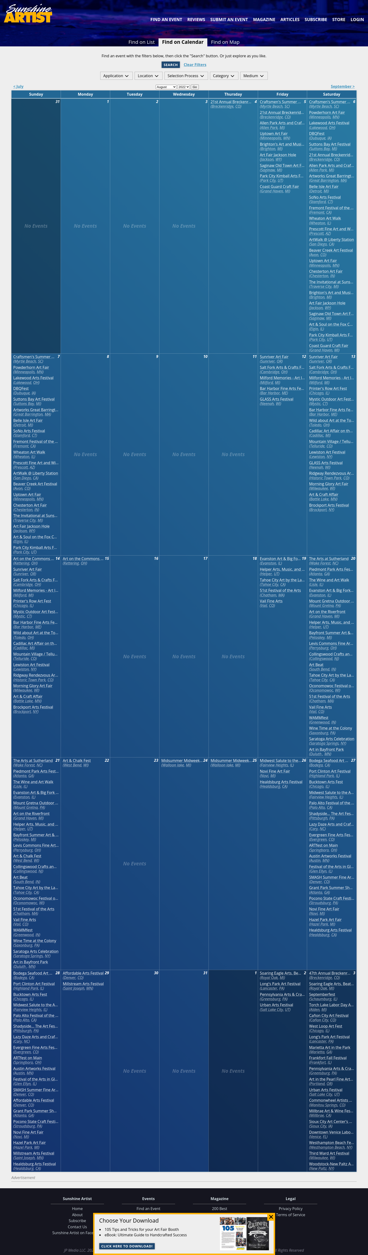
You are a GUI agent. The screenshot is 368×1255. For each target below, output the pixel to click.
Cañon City (319, 1020)
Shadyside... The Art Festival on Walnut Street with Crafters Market (331, 813)
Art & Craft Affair (323, 494)
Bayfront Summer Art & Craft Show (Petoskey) (331, 633)
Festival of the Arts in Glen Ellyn (331, 866)
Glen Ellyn (318, 871)
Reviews (196, 19)
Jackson (267, 159)
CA (328, 212)
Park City (268, 180)
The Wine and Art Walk (329, 580)
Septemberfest (322, 994)
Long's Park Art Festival (280, 984)
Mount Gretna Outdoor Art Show (331, 601)
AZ (328, 233)
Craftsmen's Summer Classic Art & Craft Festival (280, 102)
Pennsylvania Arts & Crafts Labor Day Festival (282, 994)
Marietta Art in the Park (329, 1047)
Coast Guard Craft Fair (279, 186)
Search (171, 64)
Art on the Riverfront (327, 612)
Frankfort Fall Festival (327, 1058)
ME (284, 393)
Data (362, 1250)
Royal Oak (269, 977)
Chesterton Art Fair (325, 271)
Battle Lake (319, 499)
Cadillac (316, 435)
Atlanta (316, 573)
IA (329, 138)
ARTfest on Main (323, 845)
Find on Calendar (183, 42)
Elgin (314, 328)
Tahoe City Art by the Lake (282, 580)
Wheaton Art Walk (325, 218)
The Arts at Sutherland (329, 558)
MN (286, 138)
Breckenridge (222, 106)
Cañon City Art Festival (328, 1015)
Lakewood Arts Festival (329, 123)
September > (343, 87)
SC (287, 106)
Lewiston (317, 456)
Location (145, 76)
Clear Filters (195, 64)
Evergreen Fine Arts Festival (331, 835)
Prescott (317, 233)
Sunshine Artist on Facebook (77, 1232)
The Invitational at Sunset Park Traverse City (331, 282)
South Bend (319, 669)
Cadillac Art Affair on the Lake (331, 431)
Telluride (317, 446)
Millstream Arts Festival (33, 1153)
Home (77, 1208)
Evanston (268, 563)
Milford (267, 382)
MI (282, 127)
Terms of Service (290, 1214)
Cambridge (270, 371)
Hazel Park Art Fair (325, 919)
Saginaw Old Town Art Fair (282, 165)
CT (330, 201)
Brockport (318, 509)
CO (237, 106)
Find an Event (166, 19)
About (77, 1214)
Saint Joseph (24, 1157)
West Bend (23, 860)
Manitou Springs (323, 1105)
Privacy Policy (291, 1208)
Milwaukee (319, 488)
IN (332, 275)
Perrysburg (319, 647)
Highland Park (322, 775)
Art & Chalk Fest (27, 856)
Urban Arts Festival (276, 1005)
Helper (266, 573)
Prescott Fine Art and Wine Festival (331, 229)
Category (221, 76)
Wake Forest (320, 563)
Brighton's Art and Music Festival (282, 144)
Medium (250, 76)
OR (279, 361)
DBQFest (316, 133)
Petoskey (317, 637)
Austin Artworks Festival (330, 856)
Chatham (268, 595)
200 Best (219, 1208)
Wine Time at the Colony (330, 728)
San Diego (318, 244)
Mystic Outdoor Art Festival (331, 399)
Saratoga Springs (324, 743)
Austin (315, 860)
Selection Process (183, 76)
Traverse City (321, 286)
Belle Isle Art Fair (323, 186)
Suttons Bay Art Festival (329, 144)
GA (326, 573)
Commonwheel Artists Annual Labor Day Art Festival (331, 1100)
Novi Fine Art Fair (275, 771)
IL (328, 223)
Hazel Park (319, 924)
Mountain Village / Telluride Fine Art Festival (331, 441)
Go (195, 87)
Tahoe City (269, 584)
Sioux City (318, 1126)
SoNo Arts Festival (325, 197)
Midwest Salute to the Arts (280, 760)
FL (324, 1136)
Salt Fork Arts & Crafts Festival (282, 367)
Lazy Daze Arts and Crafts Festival (331, 824)
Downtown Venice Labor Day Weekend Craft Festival (331, 1132)
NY (329, 456)
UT (280, 180)
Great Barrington (324, 180)
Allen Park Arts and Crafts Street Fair (282, 123)
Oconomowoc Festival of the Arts (331, 686)
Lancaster (269, 988)
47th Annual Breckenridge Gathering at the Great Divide (329, 973)
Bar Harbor (270, 393)
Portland (317, 1083)
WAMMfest (318, 718)
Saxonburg (319, 732)
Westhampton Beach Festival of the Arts (331, 1142)
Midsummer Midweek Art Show (182, 760)
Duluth (316, 754)
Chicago (316, 393)
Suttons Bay (320, 148)
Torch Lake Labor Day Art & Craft (331, 1005)
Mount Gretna (322, 605)
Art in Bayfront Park (326, 749)
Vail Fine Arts (271, 601)
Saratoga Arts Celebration (331, 739)
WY (278, 159)
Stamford (318, 201)
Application (113, 76)
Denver (316, 881)
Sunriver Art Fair (274, 357)
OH (331, 127)
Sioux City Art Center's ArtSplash (331, 1121)
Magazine (264, 19)
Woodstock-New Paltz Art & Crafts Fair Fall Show (331, 1164)
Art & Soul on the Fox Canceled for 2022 (331, 324)
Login (357, 19)
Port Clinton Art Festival (329, 771)
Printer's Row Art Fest (328, 388)
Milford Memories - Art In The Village (282, 378)
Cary (314, 828)
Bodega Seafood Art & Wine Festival (329, 760)
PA (338, 605)
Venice (315, 1136)
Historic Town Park (325, 478)
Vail (264, 605)
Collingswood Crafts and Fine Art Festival (331, 654)
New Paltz (318, 1168)
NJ (336, 658)
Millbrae (317, 1115)
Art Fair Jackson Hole (278, 155)
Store (338, 19)
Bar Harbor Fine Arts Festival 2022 (282, 388)
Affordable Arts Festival (33, 1100)
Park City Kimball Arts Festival (282, 176)
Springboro (319, 850)
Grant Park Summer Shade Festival (331, 888)
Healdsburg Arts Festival (281, 782)
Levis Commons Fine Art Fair (331, 643)
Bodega (316, 765)
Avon (314, 254)
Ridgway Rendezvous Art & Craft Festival (331, 473)
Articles (289, 19)
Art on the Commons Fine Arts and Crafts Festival (34, 558)
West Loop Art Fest (325, 1026)
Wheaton (317, 223)
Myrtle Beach (272, 106)
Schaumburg (321, 998)
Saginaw (268, 170)
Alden (314, 1009)
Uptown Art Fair (274, 133)
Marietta (317, 1052)
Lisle (314, 584)
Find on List (141, 42)
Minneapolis (271, 138)
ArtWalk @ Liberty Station (331, 239)
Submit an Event (229, 19)
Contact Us (77, 1226)
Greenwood (319, 722)
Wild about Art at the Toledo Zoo (331, 420)
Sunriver (268, 361)
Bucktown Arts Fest (326, 782)
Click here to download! (127, 1246)
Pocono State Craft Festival (331, 898)
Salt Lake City (272, 1009)
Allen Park (269, 127)
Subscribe (316, 19)
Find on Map (225, 42)
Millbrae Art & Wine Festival (331, 1111)
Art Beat (316, 665)
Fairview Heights (274, 765)
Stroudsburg (320, 902)
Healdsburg (270, 786)
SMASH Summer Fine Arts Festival (331, 877)
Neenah (267, 403)
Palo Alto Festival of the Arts (331, 803)
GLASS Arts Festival (276, 399)
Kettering (21, 563)
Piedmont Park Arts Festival (331, 569)
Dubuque (318, 138)
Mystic (315, 403)
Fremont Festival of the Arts (331, 208)
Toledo (315, 424)
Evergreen (318, 839)
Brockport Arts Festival (329, 505)
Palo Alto (317, 807)
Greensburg (270, 998)
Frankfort (318, 1062)
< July (18, 87)
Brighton (268, 148)
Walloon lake (173, 765)
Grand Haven (272, 191)
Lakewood (318, 127)
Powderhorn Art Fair (327, 112)
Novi (264, 775)
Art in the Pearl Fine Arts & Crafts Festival (331, 1079)
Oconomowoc (321, 690)
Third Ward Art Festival (329, 1153)
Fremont (317, 212)
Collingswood (321, 658)
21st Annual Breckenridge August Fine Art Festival (231, 102)
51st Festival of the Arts (280, 590)
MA (343, 180)
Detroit (316, 191)
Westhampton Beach (327, 1147)
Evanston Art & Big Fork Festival (280, 558)
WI (278, 403)
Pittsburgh (318, 818)
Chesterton (319, 275)
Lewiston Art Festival (327, 452)
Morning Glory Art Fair (328, 484)
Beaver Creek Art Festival (331, 250)
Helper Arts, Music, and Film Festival (282, 569)
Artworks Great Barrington (331, 176)
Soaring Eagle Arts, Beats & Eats (280, 973)
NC (334, 563)
